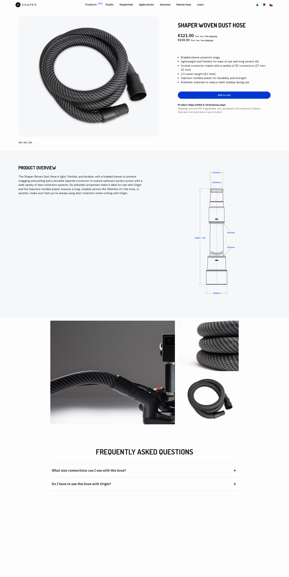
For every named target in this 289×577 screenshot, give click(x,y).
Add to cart (224, 95)
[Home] (49, 4)
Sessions (165, 4)
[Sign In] (257, 4)
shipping (213, 36)
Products (91, 4)
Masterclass (183, 4)
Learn (200, 4)
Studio (109, 4)
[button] (144, 470)
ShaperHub (126, 4)
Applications (146, 4)
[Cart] (264, 5)
